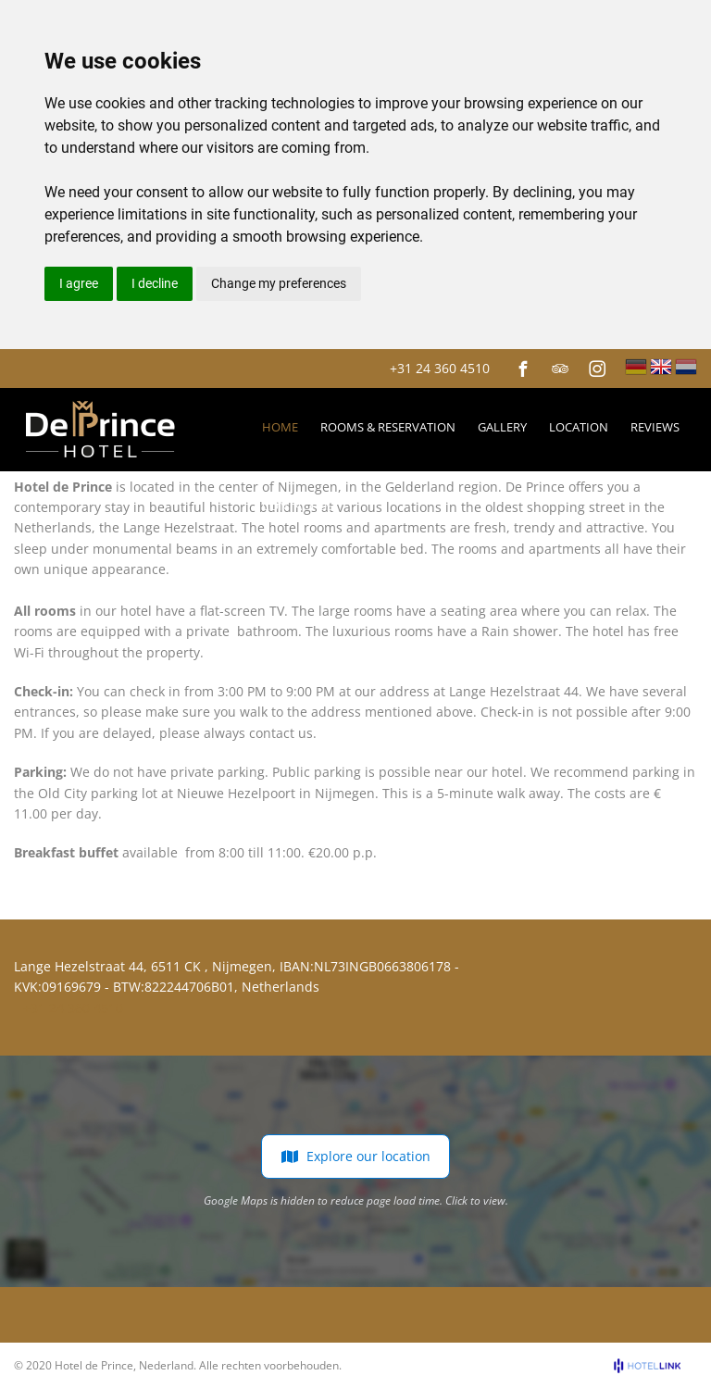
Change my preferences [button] (278, 283)
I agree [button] (78, 283)
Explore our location (355, 1156)
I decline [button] (154, 283)
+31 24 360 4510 (440, 368)
